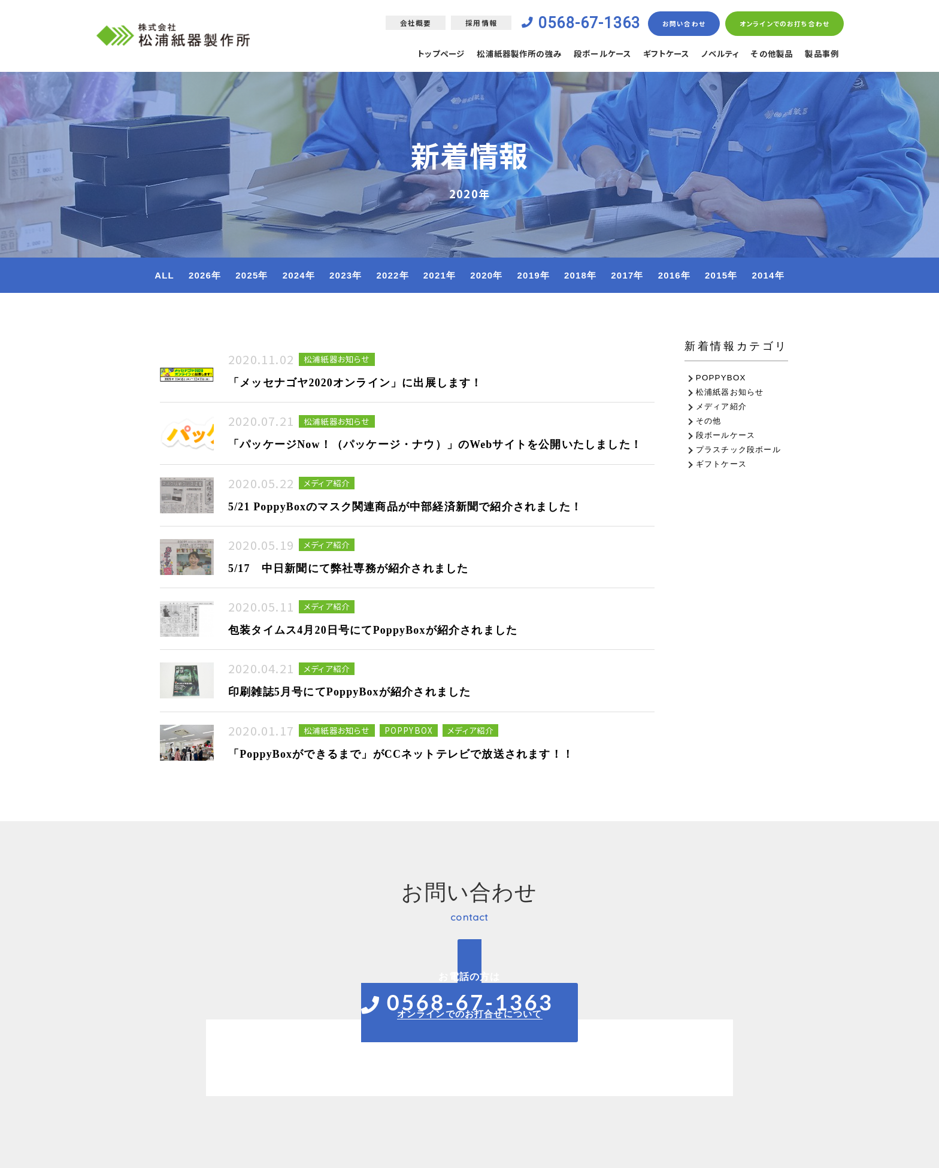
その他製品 (768, 54)
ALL (164, 275)
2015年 (721, 275)
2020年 (486, 275)
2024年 (299, 275)
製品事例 (820, 54)
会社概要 (409, 23)
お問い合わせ (683, 24)
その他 (709, 420)
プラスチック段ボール (738, 449)
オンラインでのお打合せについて (470, 1014)
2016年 (674, 275)
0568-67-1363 (586, 23)
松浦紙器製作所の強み (500, 54)
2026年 (205, 275)
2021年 (439, 275)
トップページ (416, 54)
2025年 (251, 275)
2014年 (768, 275)
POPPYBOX (721, 377)
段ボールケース (588, 54)
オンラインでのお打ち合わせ (784, 24)
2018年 (580, 275)
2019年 (533, 275)
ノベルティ (713, 54)
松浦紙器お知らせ (730, 392)
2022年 (392, 275)
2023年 (345, 275)
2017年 (627, 275)
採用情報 (474, 23)
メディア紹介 (721, 406)
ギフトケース (656, 54)
